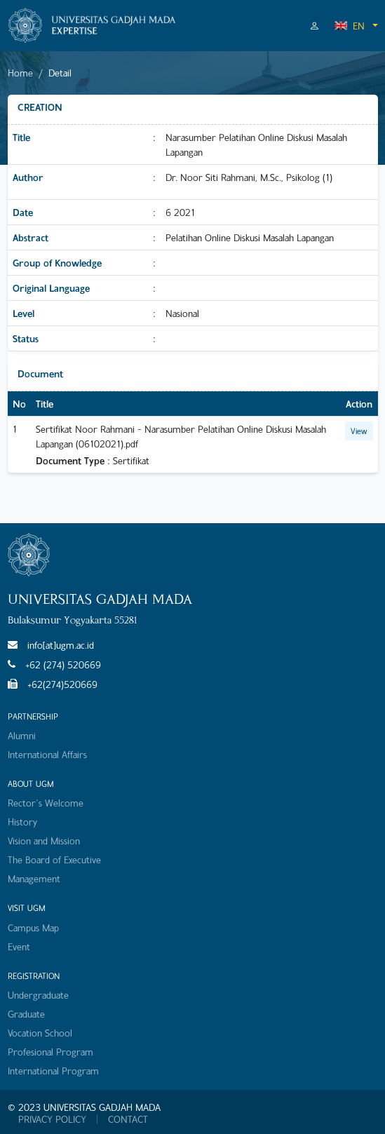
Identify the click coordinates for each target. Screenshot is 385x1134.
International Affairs (47, 754)
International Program (53, 1070)
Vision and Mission (44, 840)
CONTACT (128, 1119)
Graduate (26, 1014)
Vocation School (40, 1033)
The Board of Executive (54, 859)
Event (19, 946)
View (359, 431)
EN (349, 26)
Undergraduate (38, 995)
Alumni (22, 735)
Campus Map (33, 927)
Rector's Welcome (45, 803)
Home (20, 73)
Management (34, 878)
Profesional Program (50, 1052)
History (22, 822)
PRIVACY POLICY (52, 1119)
